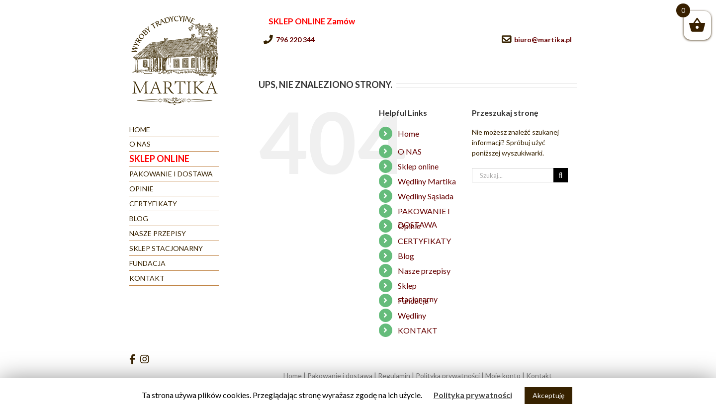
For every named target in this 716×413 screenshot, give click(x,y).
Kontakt (539, 375)
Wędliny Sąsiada (425, 196)
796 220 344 (295, 39)
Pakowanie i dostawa (339, 375)
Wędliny (412, 315)
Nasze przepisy (424, 270)
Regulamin (394, 375)
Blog (406, 255)
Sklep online (418, 166)
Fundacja (413, 300)
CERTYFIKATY (424, 241)
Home (408, 133)
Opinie (409, 226)
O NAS (410, 151)
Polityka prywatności (448, 375)
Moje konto (503, 375)
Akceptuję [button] (548, 395)
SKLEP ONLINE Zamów (311, 21)
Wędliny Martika (427, 181)
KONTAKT (418, 330)
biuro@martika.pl (543, 39)
